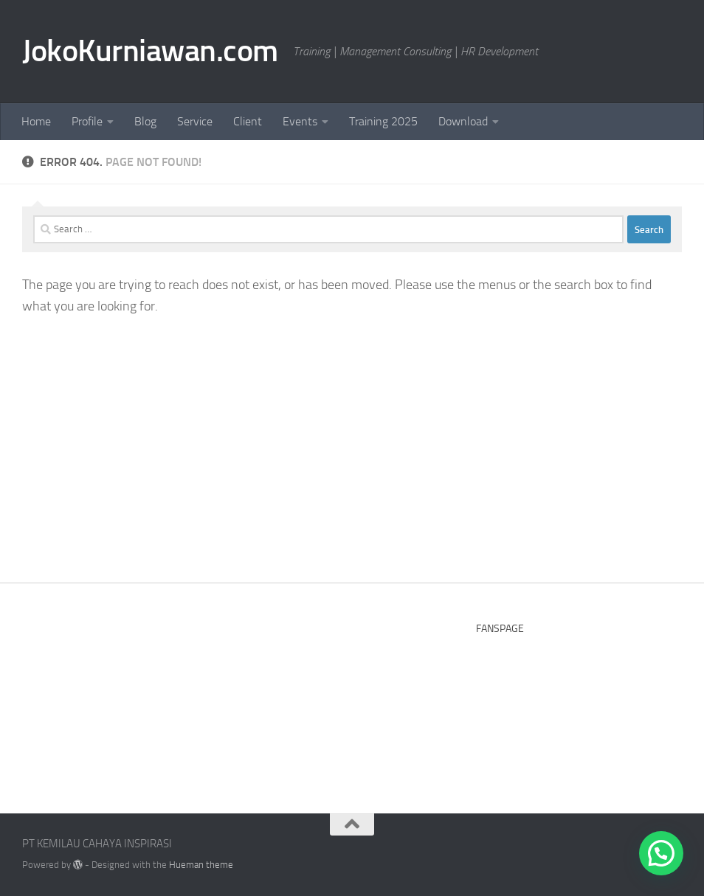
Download (463, 121)
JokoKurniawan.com (150, 50)
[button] (661, 853)
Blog (145, 121)
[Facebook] (618, 849)
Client (247, 121)
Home (36, 121)
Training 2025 (383, 121)
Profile (87, 121)
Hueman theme (201, 864)
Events (300, 121)
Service (195, 121)
